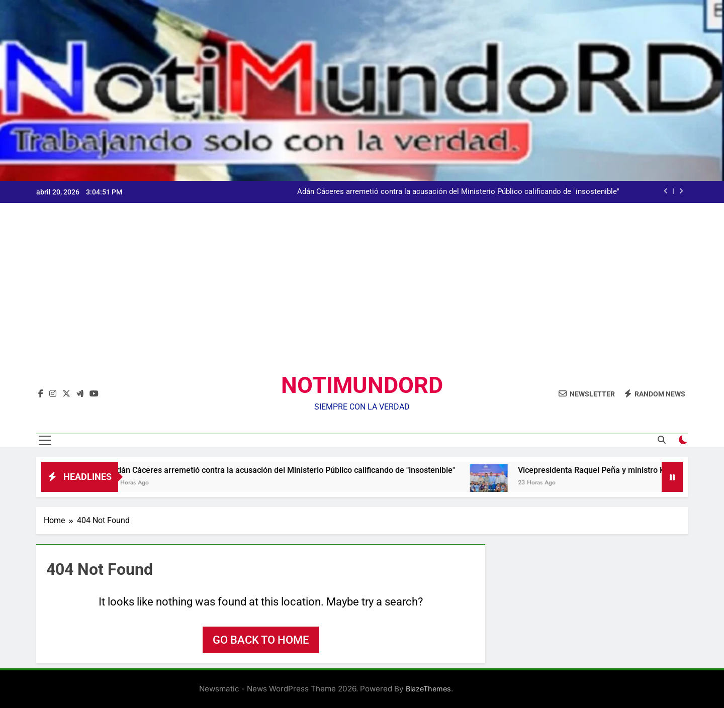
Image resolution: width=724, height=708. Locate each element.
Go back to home (261, 640)
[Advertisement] (362, 296)
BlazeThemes (428, 688)
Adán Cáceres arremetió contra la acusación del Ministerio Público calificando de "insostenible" (458, 192)
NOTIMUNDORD (362, 385)
